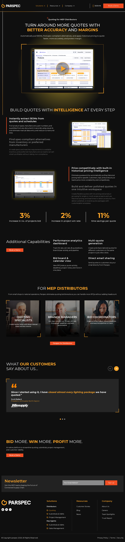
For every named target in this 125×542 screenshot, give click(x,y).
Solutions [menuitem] (40, 6)
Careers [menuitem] (105, 510)
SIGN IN (96, 6)
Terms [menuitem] (112, 538)
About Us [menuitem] (105, 506)
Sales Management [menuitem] (56, 528)
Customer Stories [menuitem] (83, 506)
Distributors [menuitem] (51, 506)
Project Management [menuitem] (57, 517)
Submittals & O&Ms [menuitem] (56, 514)
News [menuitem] (78, 514)
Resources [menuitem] (55, 6)
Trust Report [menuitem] (107, 518)
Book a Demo (113, 6)
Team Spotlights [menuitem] (108, 514)
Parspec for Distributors (62, 343)
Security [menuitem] (120, 538)
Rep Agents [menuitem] (51, 521)
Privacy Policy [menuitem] (102, 538)
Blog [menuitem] (78, 510)
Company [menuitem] (69, 6)
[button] (110, 368)
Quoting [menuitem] (52, 510)
